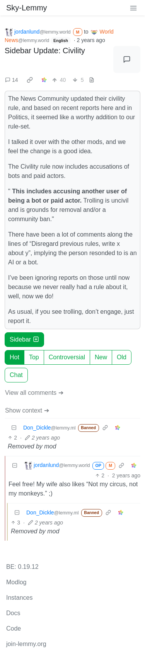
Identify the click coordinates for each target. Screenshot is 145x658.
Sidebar (24, 339)
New (101, 357)
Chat (16, 375)
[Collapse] (14, 428)
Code (13, 628)
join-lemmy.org (26, 644)
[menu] (133, 8)
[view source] (91, 80)
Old (121, 357)
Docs (13, 613)
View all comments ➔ (34, 392)
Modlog (16, 582)
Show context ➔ (27, 410)
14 (11, 80)
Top (34, 357)
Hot (14, 357)
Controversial (67, 357)
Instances (19, 597)
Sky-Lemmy (26, 7)
